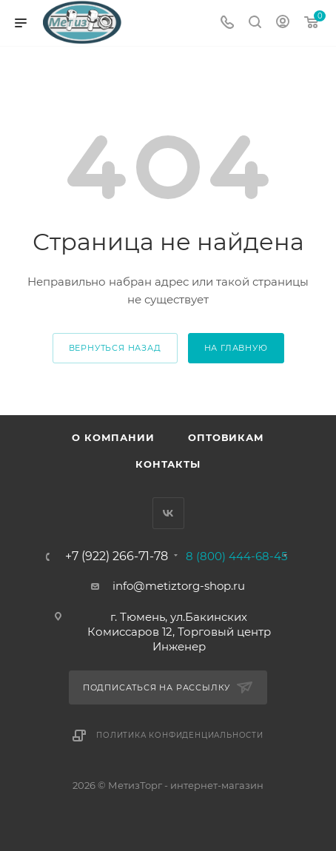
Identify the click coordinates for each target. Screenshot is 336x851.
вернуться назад (115, 348)
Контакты (167, 464)
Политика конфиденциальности (179, 735)
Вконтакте (168, 513)
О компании (113, 437)
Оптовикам (225, 437)
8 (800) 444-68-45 (236, 556)
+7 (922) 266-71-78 (116, 556)
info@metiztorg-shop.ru (178, 586)
